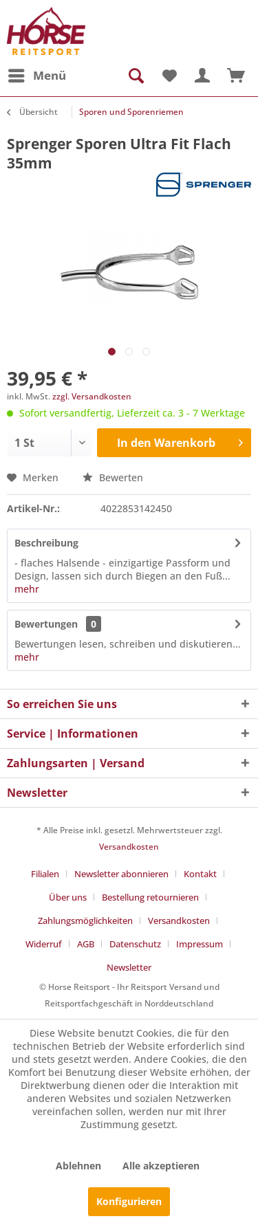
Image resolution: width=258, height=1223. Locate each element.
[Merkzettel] (168, 75)
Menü (37, 74)
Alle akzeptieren (161, 1165)
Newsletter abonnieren (121, 874)
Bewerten (113, 477)
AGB (85, 944)
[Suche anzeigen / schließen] (135, 75)
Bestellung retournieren (150, 897)
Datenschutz (135, 944)
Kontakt (200, 874)
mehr (26, 588)
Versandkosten (129, 846)
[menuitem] (36, 75)
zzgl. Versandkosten (91, 396)
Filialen (45, 874)
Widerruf (43, 944)
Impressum (199, 944)
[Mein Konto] (202, 75)
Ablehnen (78, 1165)
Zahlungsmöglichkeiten (85, 920)
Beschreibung (46, 542)
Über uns (68, 897)
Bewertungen (46, 623)
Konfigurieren (129, 1201)
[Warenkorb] (236, 75)
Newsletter (129, 967)
